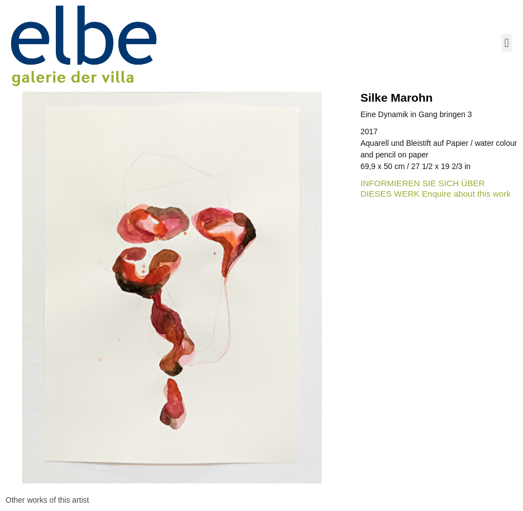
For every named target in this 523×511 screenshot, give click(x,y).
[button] (506, 43)
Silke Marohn (396, 97)
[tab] (47, 500)
